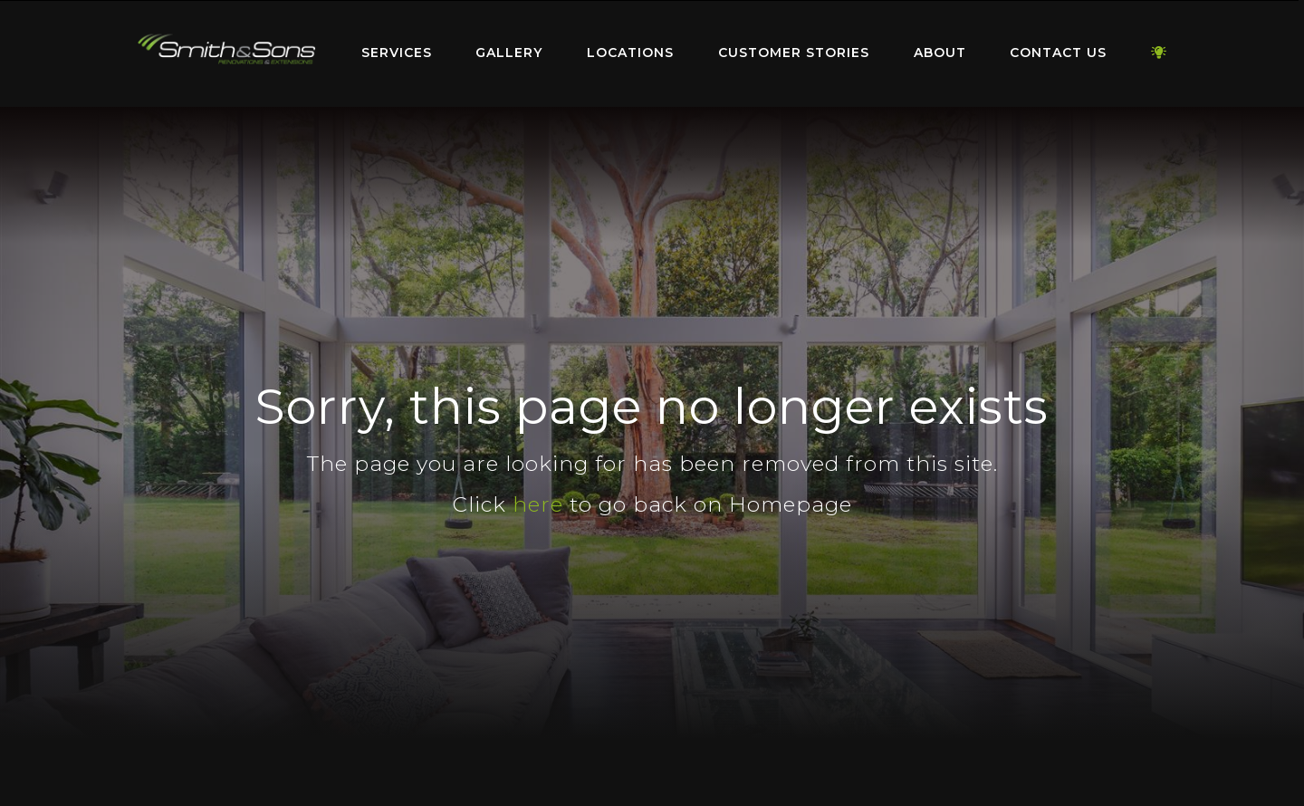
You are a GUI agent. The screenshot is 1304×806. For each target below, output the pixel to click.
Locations (630, 52)
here (538, 504)
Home (226, 49)
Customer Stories (793, 52)
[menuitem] (226, 53)
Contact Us (1058, 52)
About (940, 52)
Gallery (508, 52)
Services (396, 52)
